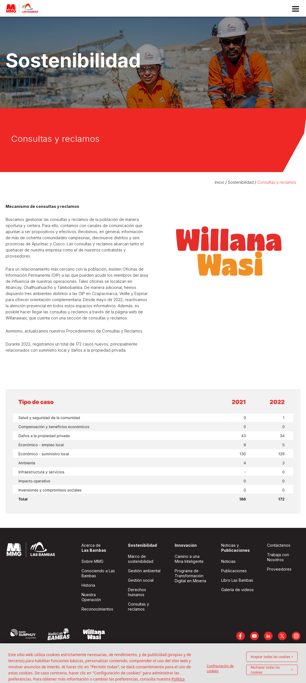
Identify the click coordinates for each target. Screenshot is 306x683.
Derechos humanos (137, 592)
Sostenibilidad (241, 182)
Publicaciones (234, 570)
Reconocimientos (97, 609)
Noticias (228, 561)
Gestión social (141, 580)
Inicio (220, 182)
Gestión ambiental (144, 570)
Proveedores (279, 569)
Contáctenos (278, 545)
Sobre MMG (92, 561)
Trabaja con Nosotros (278, 557)
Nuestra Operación (91, 597)
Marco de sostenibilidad (140, 559)
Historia (88, 585)
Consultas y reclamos (276, 182)
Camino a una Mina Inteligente (189, 559)
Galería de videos (237, 589)
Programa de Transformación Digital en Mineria (190, 575)
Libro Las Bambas (237, 580)
